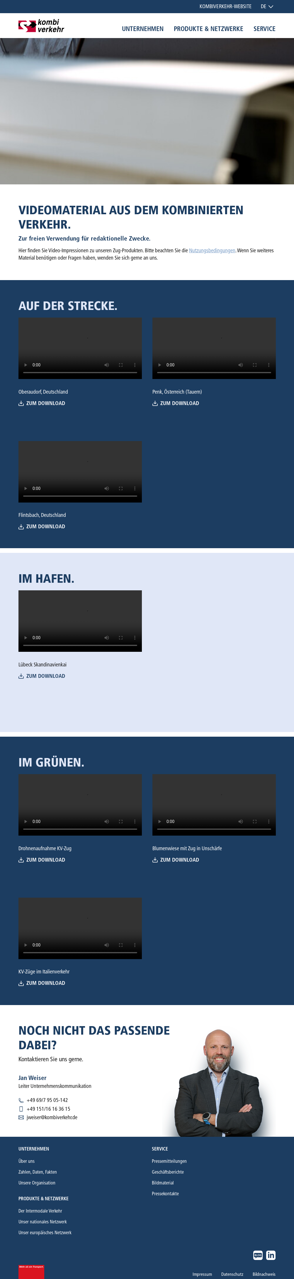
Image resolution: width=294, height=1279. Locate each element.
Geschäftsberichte (168, 1172)
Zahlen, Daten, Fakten (37, 1172)
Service (265, 29)
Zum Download (41, 403)
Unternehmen (143, 29)
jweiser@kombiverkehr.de (52, 1117)
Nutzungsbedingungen (212, 250)
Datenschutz (232, 1274)
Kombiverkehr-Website (225, 6)
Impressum (202, 1274)
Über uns (26, 1161)
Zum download (175, 403)
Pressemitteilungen (169, 1161)
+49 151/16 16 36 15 (48, 1109)
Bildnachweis (264, 1274)
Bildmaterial (163, 1183)
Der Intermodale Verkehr (40, 1211)
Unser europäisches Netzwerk (45, 1232)
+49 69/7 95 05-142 (47, 1100)
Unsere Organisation (36, 1183)
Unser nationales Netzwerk (42, 1222)
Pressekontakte (165, 1193)
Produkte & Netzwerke (208, 29)
